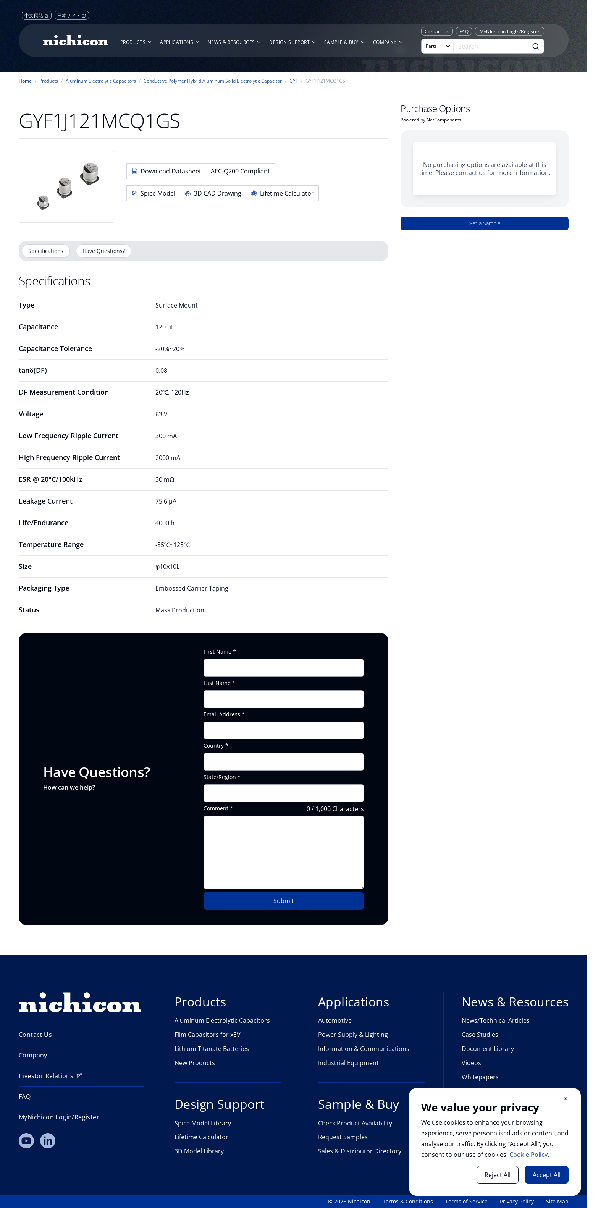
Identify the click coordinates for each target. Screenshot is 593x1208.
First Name (217, 651)
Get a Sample (485, 223)
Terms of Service (466, 1201)
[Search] (492, 46)
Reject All (498, 1175)
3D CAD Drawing (213, 193)
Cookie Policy (528, 1154)
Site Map (557, 1201)
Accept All (547, 1175)
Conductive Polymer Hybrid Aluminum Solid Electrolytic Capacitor (213, 81)
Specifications (45, 250)
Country (214, 745)
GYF (293, 81)
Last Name (217, 683)
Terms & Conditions (408, 1201)
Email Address (222, 714)
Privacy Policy (517, 1201)
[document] (495, 1142)
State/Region (220, 777)
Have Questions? (103, 250)
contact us (471, 172)
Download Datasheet (166, 171)
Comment (216, 808)
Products (48, 81)
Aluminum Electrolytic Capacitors (101, 81)
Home (25, 81)
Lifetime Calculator (282, 193)
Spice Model (153, 193)
